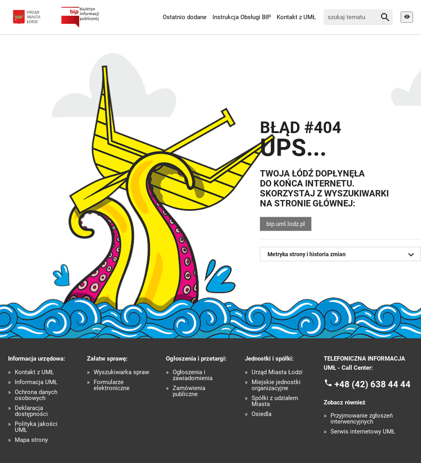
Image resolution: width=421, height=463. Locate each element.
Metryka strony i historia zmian (342, 254)
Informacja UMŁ (36, 382)
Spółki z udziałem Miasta (275, 401)
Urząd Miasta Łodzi (277, 372)
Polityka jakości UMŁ (36, 427)
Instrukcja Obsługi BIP (241, 17)
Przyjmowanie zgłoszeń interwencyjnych (362, 419)
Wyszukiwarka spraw (121, 372)
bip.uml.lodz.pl (285, 224)
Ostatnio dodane (185, 17)
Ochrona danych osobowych (36, 395)
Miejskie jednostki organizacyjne (276, 385)
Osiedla (261, 414)
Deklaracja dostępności (31, 411)
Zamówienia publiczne (189, 391)
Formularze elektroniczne (112, 385)
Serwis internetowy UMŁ (363, 432)
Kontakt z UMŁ (296, 17)
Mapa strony (31, 440)
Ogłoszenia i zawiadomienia (192, 375)
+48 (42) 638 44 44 (372, 384)
